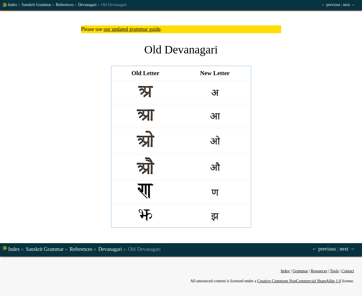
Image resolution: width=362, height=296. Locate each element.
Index (12, 5)
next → (349, 5)
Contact (347, 271)
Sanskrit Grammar (36, 5)
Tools (334, 271)
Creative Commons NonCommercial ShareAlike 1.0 (299, 281)
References (64, 5)
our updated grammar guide (131, 29)
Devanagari (87, 5)
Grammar (300, 271)
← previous (330, 5)
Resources (319, 271)
